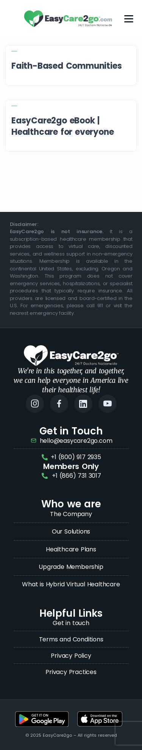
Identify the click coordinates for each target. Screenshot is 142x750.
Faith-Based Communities (66, 66)
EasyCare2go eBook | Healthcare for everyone (62, 126)
